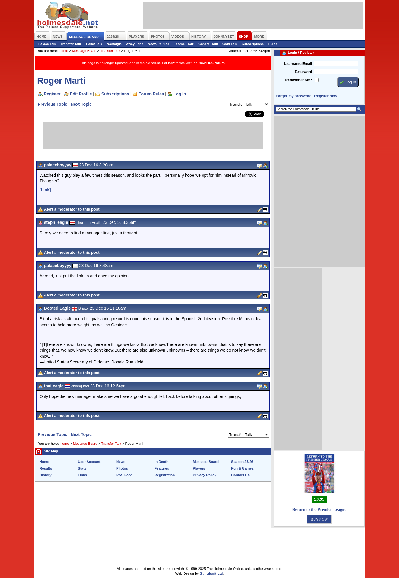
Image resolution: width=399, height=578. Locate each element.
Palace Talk (47, 44)
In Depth (161, 461)
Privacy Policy (204, 475)
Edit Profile (81, 94)
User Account (89, 461)
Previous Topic (52, 104)
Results (46, 468)
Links (82, 475)
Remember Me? (298, 80)
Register (52, 94)
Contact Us (240, 475)
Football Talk (184, 44)
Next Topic (81, 104)
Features (162, 468)
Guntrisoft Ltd (211, 573)
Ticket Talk (93, 44)
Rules (272, 44)
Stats (82, 468)
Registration (165, 475)
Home (63, 51)
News (120, 461)
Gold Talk (229, 44)
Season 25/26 (242, 461)
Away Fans (134, 44)
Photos (122, 468)
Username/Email (298, 64)
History (46, 475)
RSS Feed (124, 475)
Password (303, 72)
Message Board (84, 51)
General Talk (208, 44)
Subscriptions (253, 44)
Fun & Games (242, 468)
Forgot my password (293, 96)
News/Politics (158, 44)
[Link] (45, 189)
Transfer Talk (71, 44)
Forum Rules (151, 94)
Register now (325, 96)
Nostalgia (114, 44)
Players (199, 468)
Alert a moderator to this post (72, 209)
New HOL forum (211, 63)
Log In (180, 94)
